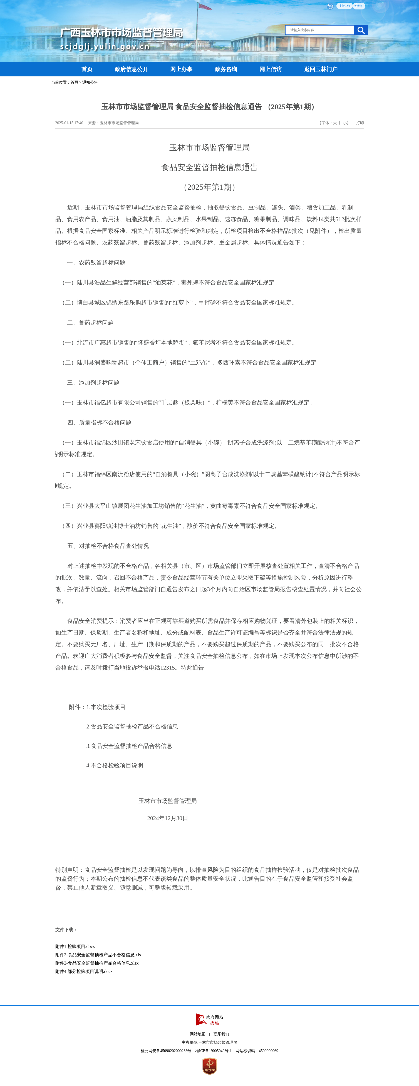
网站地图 (197, 1034)
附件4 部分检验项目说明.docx (84, 971)
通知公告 (90, 82)
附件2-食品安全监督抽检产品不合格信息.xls (98, 954)
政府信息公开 (131, 69)
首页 (87, 69)
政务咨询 (226, 69)
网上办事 (182, 69)
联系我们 (221, 1034)
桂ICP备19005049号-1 (214, 1051)
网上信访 (271, 69)
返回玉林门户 (321, 69)
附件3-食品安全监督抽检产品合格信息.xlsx (97, 963)
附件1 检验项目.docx (75, 946)
